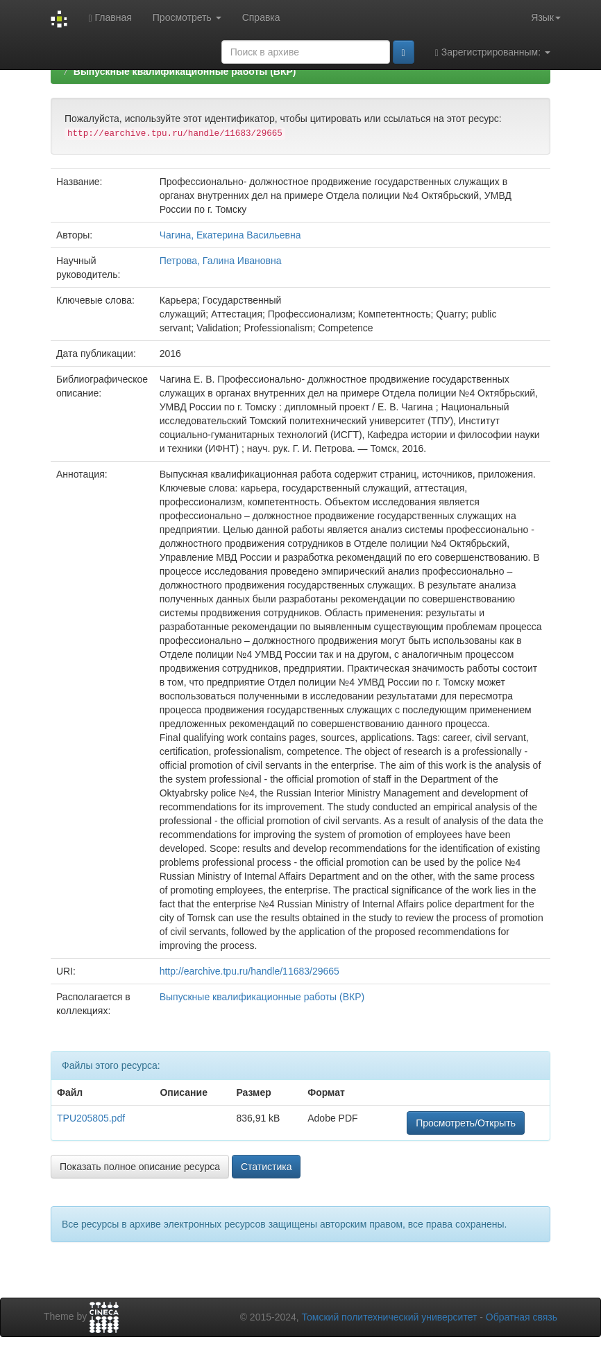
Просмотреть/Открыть (466, 1122)
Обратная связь (521, 1317)
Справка (261, 17)
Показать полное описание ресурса (140, 1166)
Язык (546, 17)
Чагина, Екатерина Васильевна (230, 235)
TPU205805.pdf (91, 1118)
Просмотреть (187, 17)
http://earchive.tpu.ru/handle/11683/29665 (249, 971)
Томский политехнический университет (389, 1317)
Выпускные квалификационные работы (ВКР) (185, 71)
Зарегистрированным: (492, 52)
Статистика (266, 1166)
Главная (109, 18)
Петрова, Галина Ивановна (221, 260)
